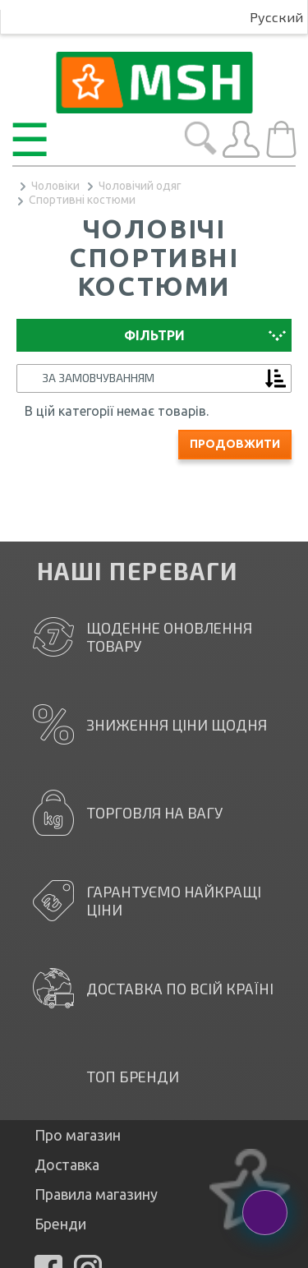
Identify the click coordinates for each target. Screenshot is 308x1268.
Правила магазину (96, 1194)
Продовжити (235, 443)
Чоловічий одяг (140, 185)
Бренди (60, 1223)
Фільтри (154, 335)
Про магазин (77, 1135)
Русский (276, 17)
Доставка (66, 1164)
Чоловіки (55, 185)
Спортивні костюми (82, 199)
